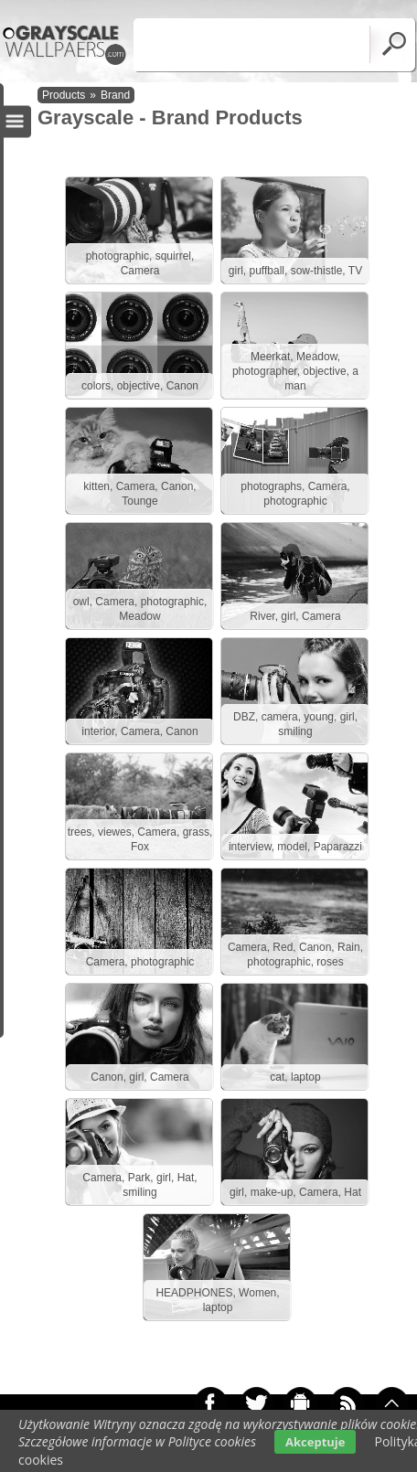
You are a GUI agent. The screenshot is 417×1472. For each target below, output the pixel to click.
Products (63, 95)
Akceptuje (315, 1442)
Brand (115, 95)
